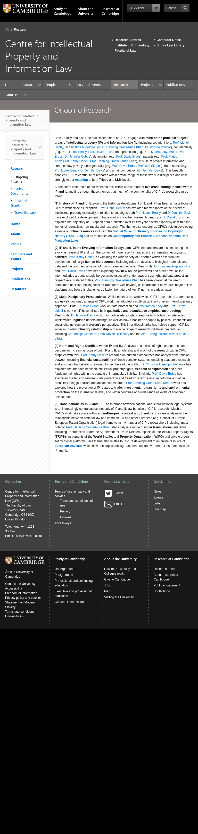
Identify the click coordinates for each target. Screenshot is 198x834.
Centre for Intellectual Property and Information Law (22, 122)
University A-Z (14, 616)
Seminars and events (85, 84)
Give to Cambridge (117, 579)
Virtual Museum (124, 231)
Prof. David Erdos (100, 152)
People (50, 84)
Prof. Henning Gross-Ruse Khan (117, 280)
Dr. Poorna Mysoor (158, 147)
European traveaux (68, 446)
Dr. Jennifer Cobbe (77, 156)
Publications (175, 84)
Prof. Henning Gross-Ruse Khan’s (149, 383)
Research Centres (128, 40)
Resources (10, 94)
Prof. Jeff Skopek (149, 166)
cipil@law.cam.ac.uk (29, 536)
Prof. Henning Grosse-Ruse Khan (113, 161)
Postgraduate (64, 575)
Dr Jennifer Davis (92, 170)
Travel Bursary (25, 212)
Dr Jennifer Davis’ (83, 315)
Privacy (65, 511)
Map (107, 591)
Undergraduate (65, 569)
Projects (147, 84)
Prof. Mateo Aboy (155, 152)
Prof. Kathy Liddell (75, 161)
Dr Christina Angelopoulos (83, 147)
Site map (160, 509)
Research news (164, 569)
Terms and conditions (19, 612)
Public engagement (167, 585)
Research (20, 29)
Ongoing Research (19, 179)
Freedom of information (21, 593)
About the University (86, 11)
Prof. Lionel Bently (74, 152)
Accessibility (13, 588)
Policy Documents (19, 191)
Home (7, 29)
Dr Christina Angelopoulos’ (160, 364)
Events (158, 497)
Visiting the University (119, 597)
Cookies (65, 517)
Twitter (113, 493)
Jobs (157, 503)
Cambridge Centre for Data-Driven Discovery (98, 334)
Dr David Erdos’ (88, 306)
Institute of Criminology (132, 45)
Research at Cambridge (110, 11)
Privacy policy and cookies (23, 598)
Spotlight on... (163, 591)
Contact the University (20, 584)
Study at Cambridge (62, 11)
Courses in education (69, 602)
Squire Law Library (170, 45)
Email (113, 504)
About (27, 84)
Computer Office (168, 40)
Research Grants (19, 203)
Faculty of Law (125, 50)
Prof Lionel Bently (67, 170)
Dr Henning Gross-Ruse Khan (122, 147)
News (157, 491)
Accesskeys (63, 523)
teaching (81, 180)
